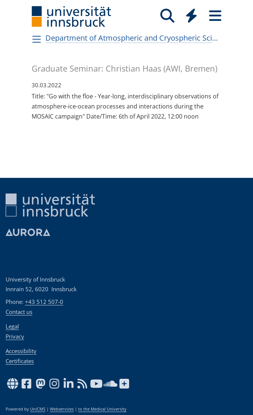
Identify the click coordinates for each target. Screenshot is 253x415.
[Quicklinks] (191, 16)
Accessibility (21, 351)
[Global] (191, 16)
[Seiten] (215, 16)
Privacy (15, 336)
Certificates (20, 361)
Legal (12, 326)
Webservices (62, 409)
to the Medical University (102, 409)
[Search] (167, 16)
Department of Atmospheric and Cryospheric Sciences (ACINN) (132, 38)
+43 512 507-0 (44, 301)
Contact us (19, 311)
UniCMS (37, 409)
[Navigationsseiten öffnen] (36, 39)
